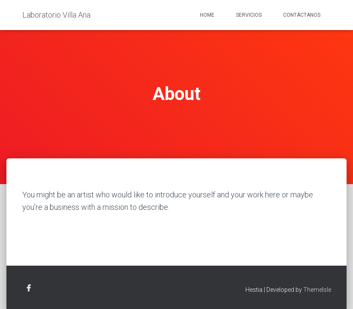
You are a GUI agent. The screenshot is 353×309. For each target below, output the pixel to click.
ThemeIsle (317, 289)
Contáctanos (301, 15)
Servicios (249, 15)
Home (207, 15)
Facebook (28, 288)
